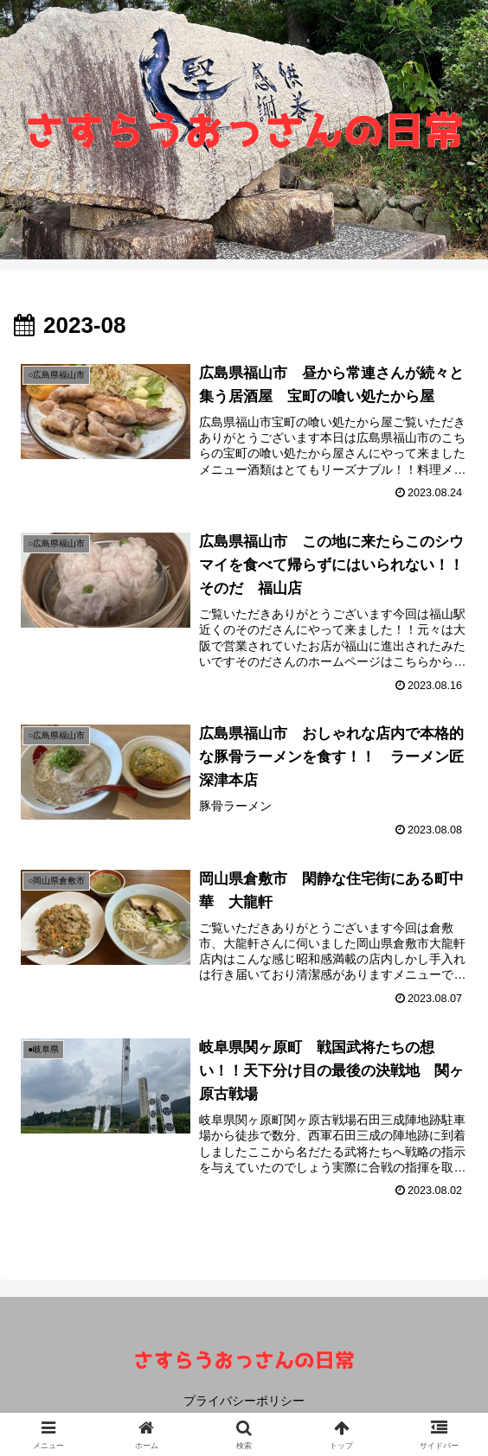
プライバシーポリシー (244, 1401)
